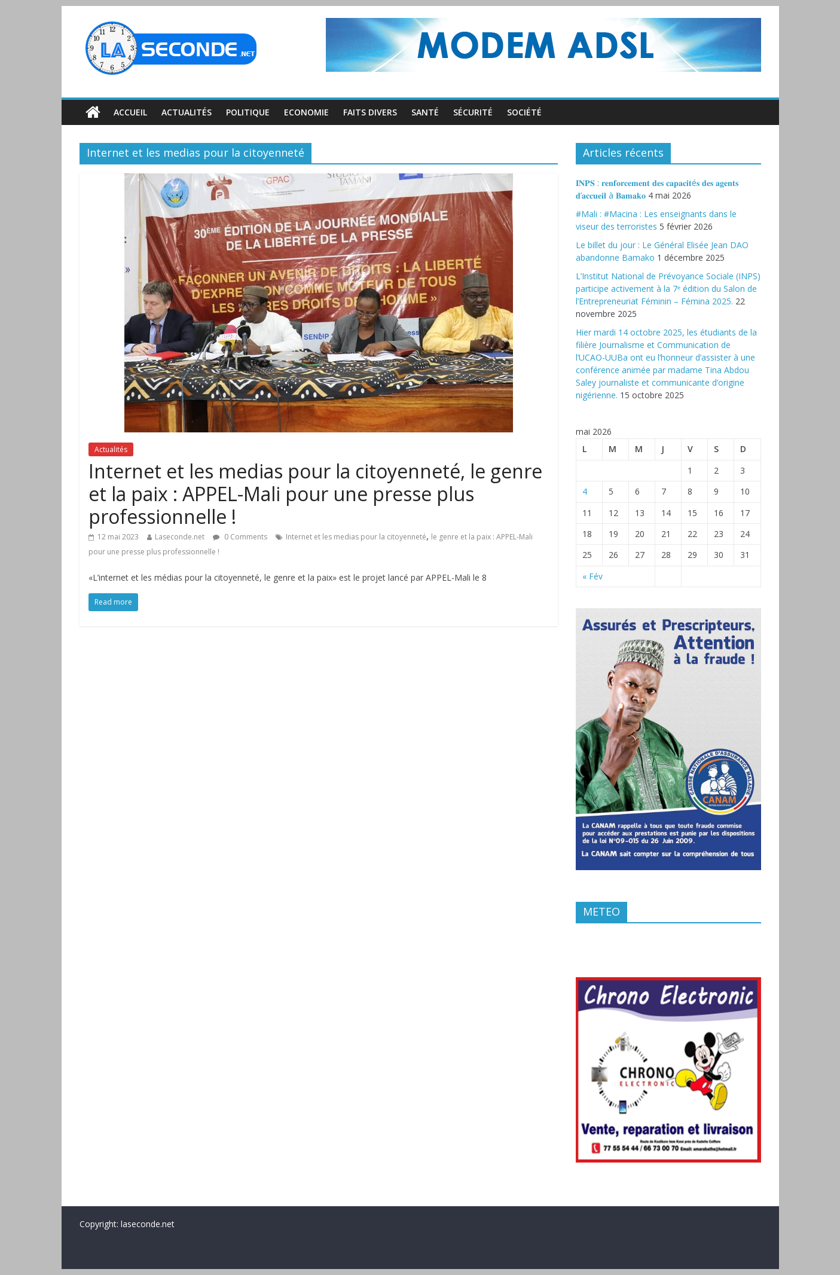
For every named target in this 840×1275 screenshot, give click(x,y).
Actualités (186, 112)
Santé (425, 112)
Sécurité (473, 112)
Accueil (130, 112)
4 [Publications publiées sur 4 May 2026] (584, 491)
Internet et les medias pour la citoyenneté (356, 537)
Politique (248, 112)
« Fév (592, 576)
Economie (306, 112)
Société (524, 112)
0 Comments (240, 537)
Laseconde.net (179, 537)
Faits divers (370, 112)
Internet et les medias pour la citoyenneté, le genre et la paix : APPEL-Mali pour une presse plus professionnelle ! (315, 494)
